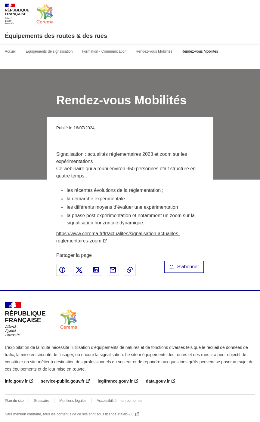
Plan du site (14, 401)
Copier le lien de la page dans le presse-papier (130, 270)
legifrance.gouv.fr (115, 381)
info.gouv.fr (16, 381)
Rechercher (240, 7)
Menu (252, 7)
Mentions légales (72, 401)
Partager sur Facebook (62, 270)
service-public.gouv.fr (62, 381)
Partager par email (113, 270)
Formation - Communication (104, 51)
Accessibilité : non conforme (119, 401)
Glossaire (41, 401)
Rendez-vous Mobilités (154, 51)
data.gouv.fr (158, 381)
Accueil (11, 51)
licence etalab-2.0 (119, 414)
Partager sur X (79, 270)
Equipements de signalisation (49, 51)
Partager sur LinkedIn (96, 270)
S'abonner (184, 266)
